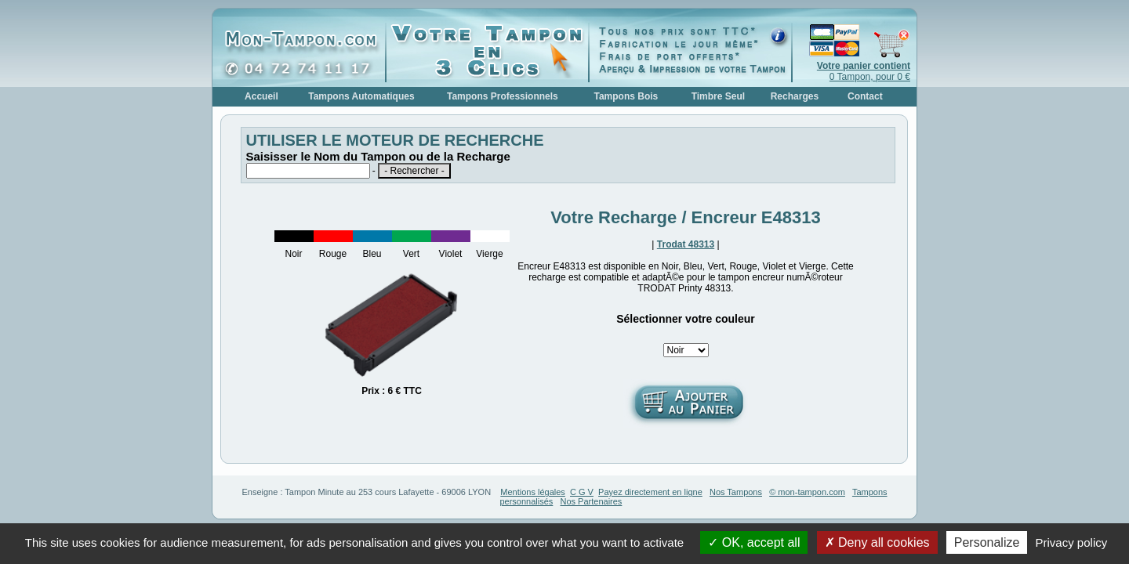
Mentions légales (532, 492)
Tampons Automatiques (361, 96)
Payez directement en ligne (650, 492)
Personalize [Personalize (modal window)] (987, 542)
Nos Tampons (736, 492)
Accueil (261, 96)
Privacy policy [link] (1072, 542)
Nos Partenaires (592, 501)
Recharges (795, 96)
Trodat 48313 (685, 244)
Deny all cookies (877, 542)
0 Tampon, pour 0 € (863, 71)
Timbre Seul (718, 96)
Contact (865, 96)
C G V (582, 492)
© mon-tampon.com (807, 492)
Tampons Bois (626, 96)
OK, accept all (754, 542)
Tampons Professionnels (502, 96)
